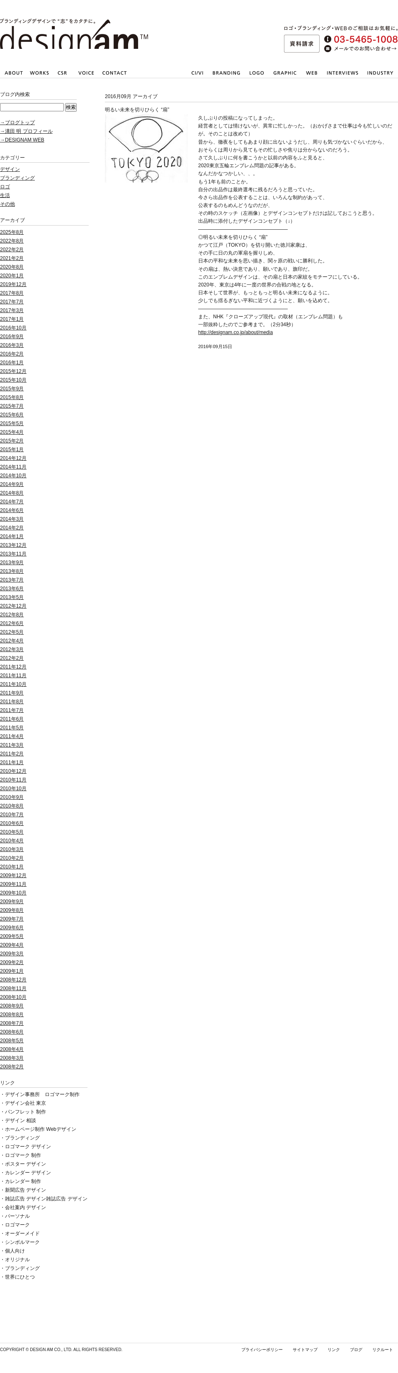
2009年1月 (12, 971)
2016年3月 (12, 345)
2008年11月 (13, 988)
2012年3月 (12, 649)
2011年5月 (12, 728)
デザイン (10, 169)
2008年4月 (12, 1049)
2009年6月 (12, 928)
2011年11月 (13, 675)
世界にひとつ (20, 1277)
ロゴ (5, 187)
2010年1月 (12, 867)
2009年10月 (13, 893)
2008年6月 (12, 1032)
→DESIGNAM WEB (22, 140)
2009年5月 (12, 936)
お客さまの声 (85, 78)
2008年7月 (12, 1023)
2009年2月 (12, 962)
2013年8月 (12, 571)
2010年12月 (13, 771)
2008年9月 (12, 1006)
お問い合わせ (114, 78)
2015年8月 (12, 397)
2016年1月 (12, 362)
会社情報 (13, 78)
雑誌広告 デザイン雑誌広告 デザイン (46, 1199)
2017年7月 (12, 302)
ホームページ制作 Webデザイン (40, 1129)
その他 (7, 204)
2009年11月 (13, 884)
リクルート (382, 1349)
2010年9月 (12, 797)
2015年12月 (13, 371)
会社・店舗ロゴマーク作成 (256, 78)
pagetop (384, 358)
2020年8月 (12, 267)
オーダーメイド (22, 1233)
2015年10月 (13, 380)
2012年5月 (12, 632)
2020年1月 (12, 276)
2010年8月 (12, 806)
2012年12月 (13, 606)
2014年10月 (13, 476)
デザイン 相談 (20, 1120)
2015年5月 (12, 423)
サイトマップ (305, 1349)
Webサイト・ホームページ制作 (312, 78)
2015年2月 (12, 441)
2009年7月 (12, 919)
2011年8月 (12, 702)
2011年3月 (12, 745)
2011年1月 (12, 762)
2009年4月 (12, 945)
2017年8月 (12, 293)
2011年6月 (12, 719)
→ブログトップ (17, 122)
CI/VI (197, 78)
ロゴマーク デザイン (28, 1146)
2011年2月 (12, 754)
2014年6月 (12, 510)
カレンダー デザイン (28, 1173)
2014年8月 (12, 493)
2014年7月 (12, 502)
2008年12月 (13, 980)
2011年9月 (12, 693)
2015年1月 (12, 449)
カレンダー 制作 (23, 1181)
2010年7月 (12, 815)
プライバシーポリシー (262, 1349)
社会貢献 (62, 78)
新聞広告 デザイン (25, 1190)
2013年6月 (12, 589)
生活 (5, 195)
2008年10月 (13, 997)
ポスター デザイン (25, 1164)
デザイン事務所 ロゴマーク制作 (42, 1094)
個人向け (15, 1251)
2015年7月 (12, 406)
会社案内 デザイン (25, 1207)
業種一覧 (380, 78)
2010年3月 (12, 849)
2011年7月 (12, 710)
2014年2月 (12, 528)
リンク (334, 1349)
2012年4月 (12, 641)
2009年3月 (12, 954)
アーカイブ (12, 220)
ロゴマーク (17, 1225)
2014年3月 (12, 519)
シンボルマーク (22, 1242)
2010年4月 (12, 841)
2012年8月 (12, 615)
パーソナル (17, 1216)
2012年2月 (12, 658)
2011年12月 (13, 667)
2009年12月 (13, 875)
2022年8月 (12, 241)
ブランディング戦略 (225, 78)
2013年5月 (12, 597)
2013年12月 (13, 545)
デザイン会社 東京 (25, 1103)
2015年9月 (12, 389)
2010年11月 (13, 780)
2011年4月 (12, 736)
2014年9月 (12, 484)
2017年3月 (12, 310)
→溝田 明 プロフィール (26, 131)
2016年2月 (12, 354)
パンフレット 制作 (25, 1112)
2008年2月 (12, 1067)
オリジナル (17, 1259)
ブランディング (17, 178)
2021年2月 (12, 258)
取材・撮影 (343, 78)
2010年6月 (12, 823)
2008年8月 (12, 1014)
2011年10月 (13, 684)
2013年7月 (12, 580)
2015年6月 (12, 415)
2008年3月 (12, 1058)
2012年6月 (12, 623)
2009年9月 (12, 901)
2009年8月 (12, 910)
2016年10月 (13, 328)
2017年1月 (12, 319)
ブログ (356, 1349)
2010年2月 (12, 858)
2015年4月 (12, 432)
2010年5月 (12, 832)
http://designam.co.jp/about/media (235, 332)
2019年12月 (13, 284)
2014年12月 (13, 458)
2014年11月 (13, 467)
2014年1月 (12, 536)
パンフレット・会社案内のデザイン (284, 78)
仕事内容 (39, 78)
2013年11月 (13, 554)
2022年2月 (12, 249)
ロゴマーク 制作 (23, 1155)
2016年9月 (12, 336)
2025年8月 (12, 232)
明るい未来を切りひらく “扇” (137, 110)
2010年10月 (13, 788)
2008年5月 (12, 1041)
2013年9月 (12, 562)
